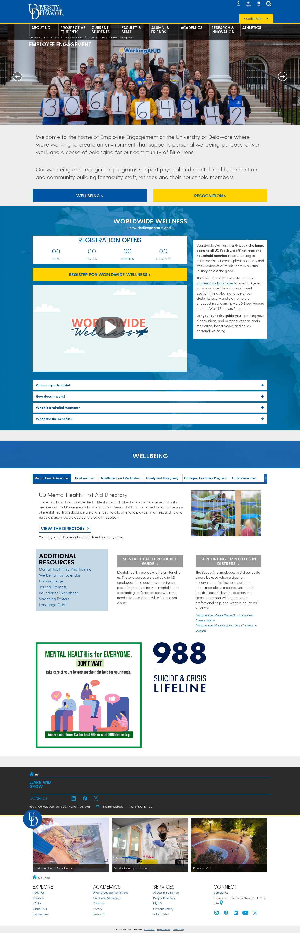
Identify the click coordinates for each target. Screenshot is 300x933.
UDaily (37, 903)
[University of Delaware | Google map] (221, 903)
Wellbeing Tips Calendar (59, 575)
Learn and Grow (96, 37)
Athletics (251, 27)
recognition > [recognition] (210, 195)
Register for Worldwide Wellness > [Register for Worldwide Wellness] (110, 274)
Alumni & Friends (160, 29)
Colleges (98, 903)
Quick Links (252, 19)
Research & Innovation (222, 29)
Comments (149, 929)
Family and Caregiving (162, 478)
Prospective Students (72, 29)
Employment (41, 914)
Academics (191, 27)
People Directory (164, 898)
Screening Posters (54, 598)
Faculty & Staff (131, 29)
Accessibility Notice (166, 892)
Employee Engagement (121, 37)
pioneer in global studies (215, 283)
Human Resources (73, 37)
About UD (40, 27)
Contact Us (220, 892)
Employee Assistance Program (205, 478)
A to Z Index (161, 914)
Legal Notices (163, 929)
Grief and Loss (85, 478)
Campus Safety (163, 909)
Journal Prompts (53, 587)
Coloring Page (51, 581)
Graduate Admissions (107, 898)
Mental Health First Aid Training (65, 569)
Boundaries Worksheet (58, 592)
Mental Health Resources (51, 478)
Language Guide (53, 604)
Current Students (101, 29)
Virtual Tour (40, 909)
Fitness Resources (244, 478)
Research (99, 914)
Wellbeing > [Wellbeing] (89, 195)
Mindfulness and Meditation (120, 478)
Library (97, 909)
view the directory (63, 528)
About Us (38, 892)
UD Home (34, 37)
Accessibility (178, 929)
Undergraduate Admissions (110, 892)
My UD (157, 903)
